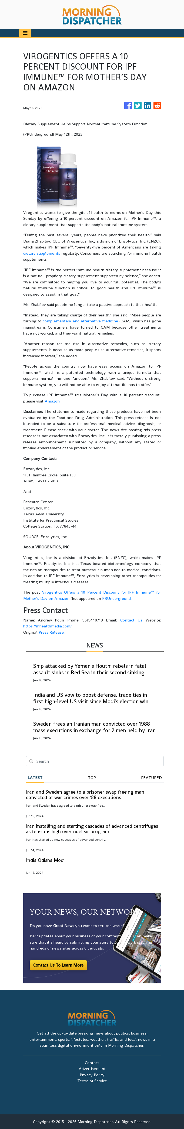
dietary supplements (42, 253)
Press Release (51, 632)
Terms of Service (92, 1080)
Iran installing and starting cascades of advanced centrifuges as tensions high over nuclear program (92, 829)
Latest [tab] (35, 777)
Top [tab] (92, 777)
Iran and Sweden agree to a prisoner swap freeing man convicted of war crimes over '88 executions (85, 794)
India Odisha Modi (45, 860)
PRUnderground (116, 598)
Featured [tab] (151, 777)
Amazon (52, 401)
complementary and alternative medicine (80, 320)
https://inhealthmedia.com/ (47, 626)
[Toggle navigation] (25, 33)
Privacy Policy (92, 1074)
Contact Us (131, 620)
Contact (92, 1062)
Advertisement (92, 1068)
